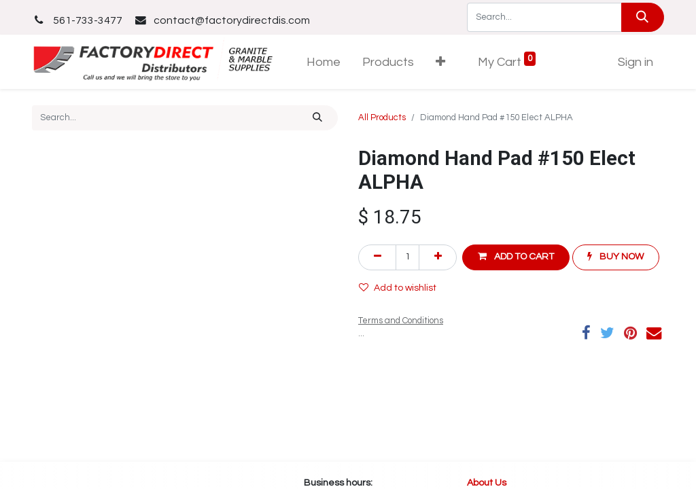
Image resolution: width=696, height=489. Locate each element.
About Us (487, 483)
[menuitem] (323, 62)
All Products (382, 117)
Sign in (635, 62)
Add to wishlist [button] (397, 288)
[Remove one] (377, 257)
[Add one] (438, 257)
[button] (440, 62)
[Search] (642, 17)
